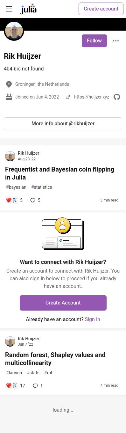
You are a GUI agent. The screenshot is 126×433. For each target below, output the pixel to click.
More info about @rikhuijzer (63, 124)
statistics (41, 187)
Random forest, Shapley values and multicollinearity (55, 359)
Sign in (92, 319)
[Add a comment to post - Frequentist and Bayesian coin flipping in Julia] (14, 200)
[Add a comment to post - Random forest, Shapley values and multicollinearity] (15, 386)
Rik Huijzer (28, 153)
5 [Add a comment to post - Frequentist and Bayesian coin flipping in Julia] (34, 200)
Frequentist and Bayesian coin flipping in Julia (59, 173)
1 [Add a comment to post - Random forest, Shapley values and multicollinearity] (37, 386)
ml (48, 373)
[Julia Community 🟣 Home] (28, 9)
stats (33, 373)
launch (14, 373)
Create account (101, 9)
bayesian (16, 187)
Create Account (63, 303)
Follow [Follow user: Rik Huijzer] (94, 41)
